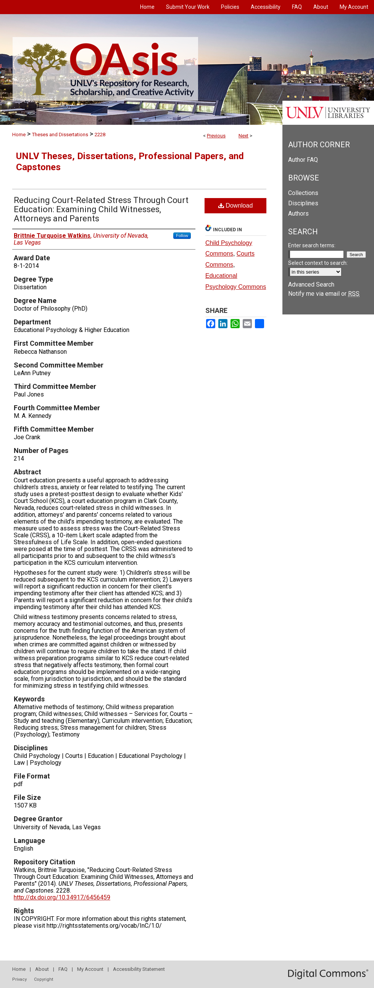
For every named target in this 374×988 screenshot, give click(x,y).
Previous (216, 136)
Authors (298, 213)
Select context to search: (318, 263)
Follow (182, 235)
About (42, 969)
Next (243, 136)
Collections (303, 193)
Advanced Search (311, 284)
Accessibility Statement (139, 969)
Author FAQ (303, 159)
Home (19, 134)
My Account (90, 969)
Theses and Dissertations (60, 134)
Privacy (19, 979)
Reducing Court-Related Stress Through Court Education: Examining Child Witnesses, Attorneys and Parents (101, 209)
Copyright (43, 979)
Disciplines (303, 203)
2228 (100, 134)
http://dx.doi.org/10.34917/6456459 (62, 897)
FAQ (63, 969)
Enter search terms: (311, 245)
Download (235, 205)
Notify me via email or (323, 293)
